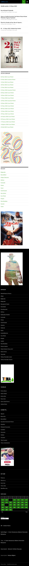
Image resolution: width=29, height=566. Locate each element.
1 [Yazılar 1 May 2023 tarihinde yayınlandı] (2, 500)
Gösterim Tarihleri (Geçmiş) (14, 549)
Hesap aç (3, 477)
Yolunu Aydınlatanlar (5, 442)
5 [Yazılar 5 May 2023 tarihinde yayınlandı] (18, 500)
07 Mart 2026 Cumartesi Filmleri (8, 79)
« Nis (2, 512)
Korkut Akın (3, 396)
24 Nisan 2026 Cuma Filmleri (7, 103)
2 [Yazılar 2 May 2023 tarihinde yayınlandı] (6, 500)
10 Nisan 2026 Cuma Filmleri (7, 95)
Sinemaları (3, 432)
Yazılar (2, 206)
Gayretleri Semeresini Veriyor (7, 421)
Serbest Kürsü (4, 404)
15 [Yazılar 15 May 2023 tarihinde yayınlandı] (2, 504)
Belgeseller (3, 172)
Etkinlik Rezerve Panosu (6, 293)
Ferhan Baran (4, 391)
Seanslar (2, 204)
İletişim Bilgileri (12, 555)
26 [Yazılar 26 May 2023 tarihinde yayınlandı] (18, 507)
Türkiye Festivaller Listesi (6, 357)
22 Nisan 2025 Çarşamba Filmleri (8, 100)
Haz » (27, 512)
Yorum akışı (3, 485)
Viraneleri (3, 437)
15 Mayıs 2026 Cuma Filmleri (7, 111)
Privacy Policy (3, 564)
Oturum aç (3, 480)
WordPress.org (4, 488)
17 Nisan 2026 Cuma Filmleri (7, 98)
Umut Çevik (4, 549)
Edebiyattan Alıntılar (5, 314)
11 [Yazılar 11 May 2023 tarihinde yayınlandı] (14, 502)
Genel (2, 188)
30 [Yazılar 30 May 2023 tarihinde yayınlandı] (6, 509)
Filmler (2, 185)
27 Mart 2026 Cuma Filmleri (7, 87)
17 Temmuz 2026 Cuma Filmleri (8, 121)
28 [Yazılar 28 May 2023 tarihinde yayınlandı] (26, 507)
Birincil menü (27, 2)
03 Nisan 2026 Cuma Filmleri (7, 92)
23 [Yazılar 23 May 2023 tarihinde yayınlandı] (6, 507)
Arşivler (2, 517)
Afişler (2, 296)
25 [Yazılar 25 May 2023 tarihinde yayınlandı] (14, 507)
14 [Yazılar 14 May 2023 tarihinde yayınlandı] (26, 502)
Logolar (2, 341)
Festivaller (3, 182)
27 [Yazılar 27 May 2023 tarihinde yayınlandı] (22, 507)
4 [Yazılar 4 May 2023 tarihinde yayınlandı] (14, 500)
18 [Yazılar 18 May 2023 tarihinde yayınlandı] (14, 504)
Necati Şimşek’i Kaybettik (7, 10)
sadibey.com (4, 2)
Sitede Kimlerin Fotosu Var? (7, 349)
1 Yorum (13, 24)
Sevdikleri (3, 429)
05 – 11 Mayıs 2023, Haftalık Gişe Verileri (11, 28)
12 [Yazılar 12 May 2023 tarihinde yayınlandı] (18, 502)
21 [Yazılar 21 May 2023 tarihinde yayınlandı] (26, 504)
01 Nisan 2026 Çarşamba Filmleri (8, 90)
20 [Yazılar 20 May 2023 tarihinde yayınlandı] (22, 504)
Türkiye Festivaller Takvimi (6, 359)
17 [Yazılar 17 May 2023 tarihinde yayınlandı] (10, 504)
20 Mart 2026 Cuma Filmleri (7, 84)
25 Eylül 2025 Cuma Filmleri (7, 127)
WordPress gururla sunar (12, 564)
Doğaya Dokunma (5, 177)
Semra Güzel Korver (5, 401)
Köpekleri (3, 424)
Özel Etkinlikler (4, 201)
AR (1, 525)
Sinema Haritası (4, 346)
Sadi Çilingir (9, 12)
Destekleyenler (4, 309)
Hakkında (3, 327)
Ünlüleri (2, 435)
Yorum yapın (14, 12)
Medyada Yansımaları (5, 427)
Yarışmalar (3, 354)
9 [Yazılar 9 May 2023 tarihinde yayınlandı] (6, 502)
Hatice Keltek (4, 393)
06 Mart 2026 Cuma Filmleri (7, 76)
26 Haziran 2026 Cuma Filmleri (8, 116)
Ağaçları (2, 413)
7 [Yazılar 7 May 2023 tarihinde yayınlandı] (26, 500)
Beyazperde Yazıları (5, 304)
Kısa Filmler (3, 196)
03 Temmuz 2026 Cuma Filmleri (8, 119)
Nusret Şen (3, 398)
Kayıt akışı (3, 483)
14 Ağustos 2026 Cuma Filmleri (8, 124)
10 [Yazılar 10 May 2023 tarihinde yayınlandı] (10, 502)
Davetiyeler (3, 306)
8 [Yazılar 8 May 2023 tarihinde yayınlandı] (2, 502)
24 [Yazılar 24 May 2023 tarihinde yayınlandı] (10, 507)
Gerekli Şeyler (4, 190)
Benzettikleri (3, 174)
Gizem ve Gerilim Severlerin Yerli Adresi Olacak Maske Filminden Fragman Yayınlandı (14, 17)
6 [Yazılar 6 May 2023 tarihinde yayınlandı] (22, 500)
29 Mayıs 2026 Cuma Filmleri (7, 113)
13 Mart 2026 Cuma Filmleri (7, 82)
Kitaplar (2, 198)
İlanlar (2, 330)
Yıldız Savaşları (4, 440)
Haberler (3, 325)
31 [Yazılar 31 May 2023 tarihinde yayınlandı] (10, 509)
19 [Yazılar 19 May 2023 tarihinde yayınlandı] (18, 504)
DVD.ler (2, 180)
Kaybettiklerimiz (4, 333)
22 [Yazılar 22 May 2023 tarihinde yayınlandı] (2, 507)
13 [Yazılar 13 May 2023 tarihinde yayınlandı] (22, 502)
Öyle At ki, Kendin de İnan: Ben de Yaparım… (11, 22)
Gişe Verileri (3, 193)
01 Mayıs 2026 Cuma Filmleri (7, 106)
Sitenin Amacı (4, 351)
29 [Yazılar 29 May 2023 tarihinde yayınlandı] (2, 509)
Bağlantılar (3, 298)
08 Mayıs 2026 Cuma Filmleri (7, 108)
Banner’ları (3, 416)
